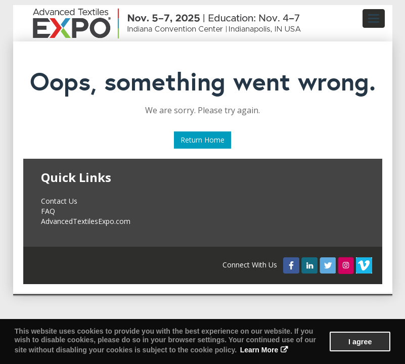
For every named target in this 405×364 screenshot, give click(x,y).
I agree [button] (360, 342)
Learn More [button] (259, 350)
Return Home (202, 140)
